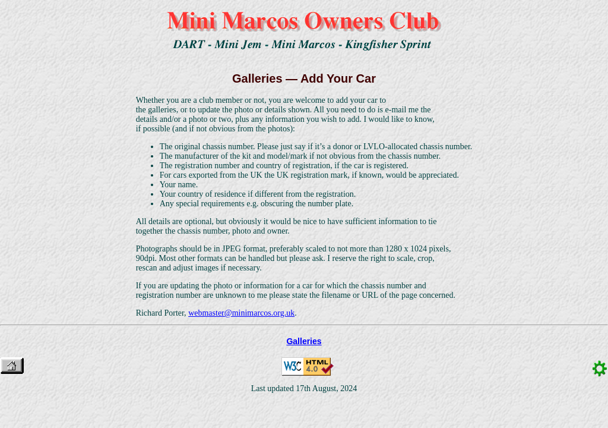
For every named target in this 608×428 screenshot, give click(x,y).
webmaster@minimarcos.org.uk (241, 313)
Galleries (303, 341)
